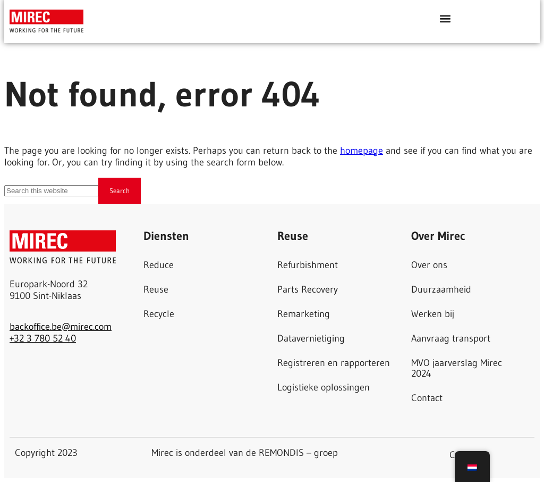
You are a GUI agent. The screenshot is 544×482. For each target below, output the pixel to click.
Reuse (155, 289)
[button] (445, 18)
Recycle (158, 314)
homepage (361, 150)
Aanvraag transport (450, 338)
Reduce (158, 265)
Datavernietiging (311, 338)
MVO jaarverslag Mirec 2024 (456, 368)
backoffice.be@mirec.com (61, 327)
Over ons (429, 265)
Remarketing (303, 314)
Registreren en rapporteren (333, 363)
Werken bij (432, 314)
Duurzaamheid (441, 289)
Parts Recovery (307, 289)
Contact (427, 398)
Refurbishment (307, 265)
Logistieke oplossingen (323, 387)
